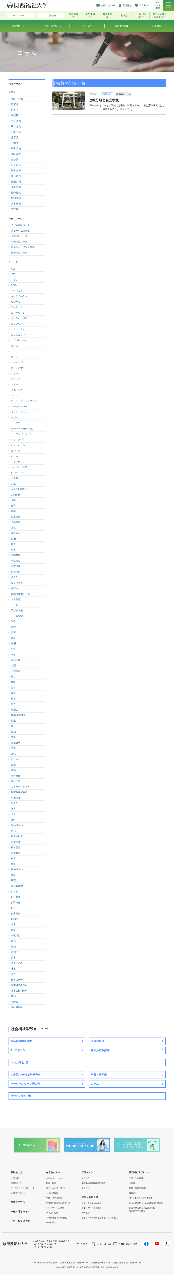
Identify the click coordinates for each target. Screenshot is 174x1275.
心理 (13, 665)
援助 (13, 731)
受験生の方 (73, 15)
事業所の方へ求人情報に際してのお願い (100, 1217)
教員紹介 (133, 1193)
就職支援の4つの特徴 (91, 1203)
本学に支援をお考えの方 (159, 15)
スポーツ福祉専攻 (20, 230)
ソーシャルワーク (20, 406)
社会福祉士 (17, 836)
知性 (13, 819)
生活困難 (15, 797)
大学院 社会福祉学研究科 (26, 1074)
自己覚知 (15, 897)
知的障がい (17, 825)
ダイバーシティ (19, 412)
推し (13, 726)
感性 (13, 704)
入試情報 (51, 15)
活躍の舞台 (97, 1041)
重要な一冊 (17, 979)
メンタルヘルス (19, 467)
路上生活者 (17, 963)
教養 (13, 748)
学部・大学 (87, 1172)
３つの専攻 (17, 1062)
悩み (13, 687)
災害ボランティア (20, 786)
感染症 (14, 709)
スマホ (14, 395)
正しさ (14, 759)
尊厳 (13, 638)
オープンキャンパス (21, 15)
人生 (13, 483)
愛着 (13, 698)
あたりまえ (17, 290)
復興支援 (15, 660)
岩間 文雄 (16, 198)
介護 (13, 500)
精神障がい (17, 869)
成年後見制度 (18, 715)
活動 (13, 770)
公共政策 (15, 522)
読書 (13, 957)
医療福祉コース (19, 236)
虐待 (13, 930)
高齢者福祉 (17, 1007)
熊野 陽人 (16, 192)
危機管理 (15, 555)
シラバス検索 (52, 1193)
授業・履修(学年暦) (137, 1187)
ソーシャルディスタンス (24, 401)
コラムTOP (14, 84)
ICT (13, 274)
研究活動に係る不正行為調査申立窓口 (146, 1202)
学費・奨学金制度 (54, 1197)
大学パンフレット (19, 1193)
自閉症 (14, 919)
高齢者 (14, 1001)
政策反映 (15, 742)
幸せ (13, 654)
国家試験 (15, 566)
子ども (14, 605)
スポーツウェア (19, 390)
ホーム (14, 456)
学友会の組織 (52, 1212)
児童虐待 (15, 516)
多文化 (14, 577)
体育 (13, 505)
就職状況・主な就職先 (92, 1208)
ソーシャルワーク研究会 (25, 1083)
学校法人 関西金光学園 (44, 1262)
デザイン (15, 417)
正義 (13, 764)
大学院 (132, 1183)
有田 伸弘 (107, 94)
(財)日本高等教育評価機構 (93, 1183)
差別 (13, 643)
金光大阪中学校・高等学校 (72, 1262)
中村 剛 (15, 209)
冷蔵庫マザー (18, 533)
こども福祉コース (20, 225)
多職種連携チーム (20, 593)
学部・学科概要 (136, 1178)
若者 (13, 924)
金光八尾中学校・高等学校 (125, 1262)
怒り (13, 676)
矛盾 (13, 814)
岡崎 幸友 (16, 154)
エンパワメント (19, 312)
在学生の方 (90, 15)
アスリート (17, 307)
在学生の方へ (53, 1172)
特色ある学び (19, 1095)
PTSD (14, 279)
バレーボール (18, 445)
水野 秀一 (16, 110)
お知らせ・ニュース (55, 1178)
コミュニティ (18, 329)
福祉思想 (15, 847)
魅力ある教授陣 (100, 1050)
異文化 (14, 803)
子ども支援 (17, 610)
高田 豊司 (16, 187)
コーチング (17, 362)
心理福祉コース (19, 241)
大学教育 (15, 599)
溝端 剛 (15, 115)
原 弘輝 (15, 104)
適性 (13, 974)
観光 (13, 941)
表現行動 (15, 935)
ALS (13, 268)
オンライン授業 (19, 318)
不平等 (14, 478)
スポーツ (15, 384)
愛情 (13, 693)
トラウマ (15, 423)
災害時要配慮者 (19, 792)
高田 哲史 (16, 148)
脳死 (13, 880)
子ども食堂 (17, 616)
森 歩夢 (15, 159)
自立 (13, 908)
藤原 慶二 (16, 137)
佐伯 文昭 (16, 181)
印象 (13, 549)
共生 (13, 527)
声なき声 (15, 571)
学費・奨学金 (99, 1074)
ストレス (15, 379)
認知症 (14, 952)
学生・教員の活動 (20, 1220)
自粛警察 (15, 913)
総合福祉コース (123, 94)
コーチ (14, 357)
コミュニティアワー (21, 334)
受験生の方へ (18, 1172)
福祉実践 (15, 841)
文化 (13, 753)
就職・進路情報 (90, 1197)
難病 (13, 996)
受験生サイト (17, 1183)
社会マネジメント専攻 (22, 247)
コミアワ (15, 323)
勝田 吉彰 (16, 170)
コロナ (14, 351)
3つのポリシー (19, 1050)
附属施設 (86, 1187)
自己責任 (15, 902)
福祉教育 (15, 853)
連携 (13, 968)
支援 (13, 737)
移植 (13, 864)
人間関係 (15, 494)
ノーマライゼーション (22, 428)
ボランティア (18, 461)
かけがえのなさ (19, 296)
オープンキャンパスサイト (23, 1187)
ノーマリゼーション (21, 434)
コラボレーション (20, 340)
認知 (13, 946)
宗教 (13, 627)
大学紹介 (86, 1178)
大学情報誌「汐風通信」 (57, 1217)
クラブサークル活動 (55, 1207)
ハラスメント (18, 439)
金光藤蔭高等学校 (99, 1262)
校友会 (124, 15)
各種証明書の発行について (58, 1202)
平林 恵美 (16, 126)
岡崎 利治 (17, 99)
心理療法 (15, 671)
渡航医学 (15, 781)
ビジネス (15, 450)
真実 (13, 808)
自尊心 (14, 891)
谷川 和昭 (16, 165)
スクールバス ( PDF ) (55, 1187)
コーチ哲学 (17, 368)
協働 (13, 538)
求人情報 (86, 1212)
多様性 (14, 588)
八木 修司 (16, 203)
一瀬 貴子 (16, 143)
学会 (13, 621)
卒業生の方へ (18, 1202)
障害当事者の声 (19, 985)
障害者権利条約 (19, 990)
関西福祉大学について (140, 1172)
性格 (13, 682)
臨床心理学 (17, 886)
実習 (13, 632)
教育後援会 (107, 15)
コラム (14, 346)
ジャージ (15, 373)
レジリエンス (18, 472)
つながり (15, 301)
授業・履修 (51, 1183)
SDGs (14, 285)
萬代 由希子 (17, 176)
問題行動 (15, 560)
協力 (13, 544)
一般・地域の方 (141, 15)
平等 (13, 649)
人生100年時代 (19, 489)
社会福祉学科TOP (21, 1041)
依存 (13, 511)
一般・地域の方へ (20, 1211)
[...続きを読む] (124, 109)
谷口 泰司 (16, 121)
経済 (13, 875)
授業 (13, 720)
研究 (13, 830)
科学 (13, 858)
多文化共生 (17, 582)
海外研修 (15, 775)
